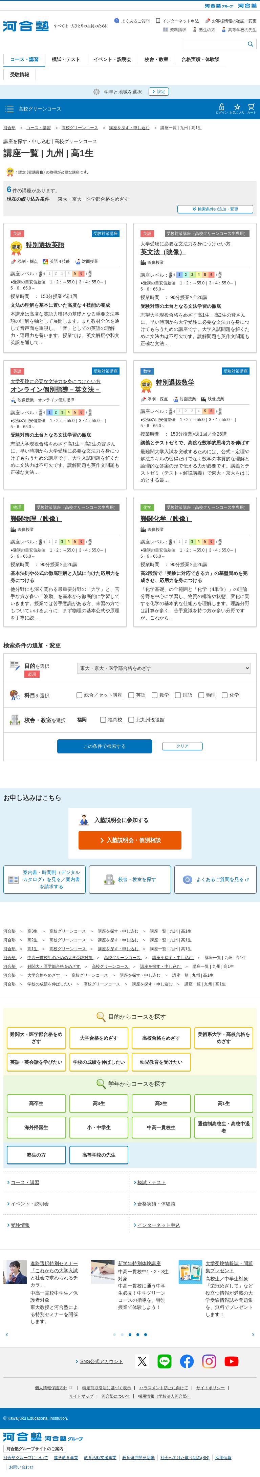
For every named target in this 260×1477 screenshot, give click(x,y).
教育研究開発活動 (138, 1457)
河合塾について (116, 1396)
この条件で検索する (104, 746)
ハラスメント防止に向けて (163, 1387)
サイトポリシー (210, 1387)
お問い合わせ (21, 1467)
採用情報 (223, 1457)
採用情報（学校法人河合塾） (164, 1396)
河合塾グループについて (25, 1457)
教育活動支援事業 (100, 1457)
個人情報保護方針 (53, 1387)
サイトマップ (81, 1396)
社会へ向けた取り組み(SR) (185, 1457)
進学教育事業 (66, 1457)
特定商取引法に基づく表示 (106, 1387)
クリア (182, 746)
